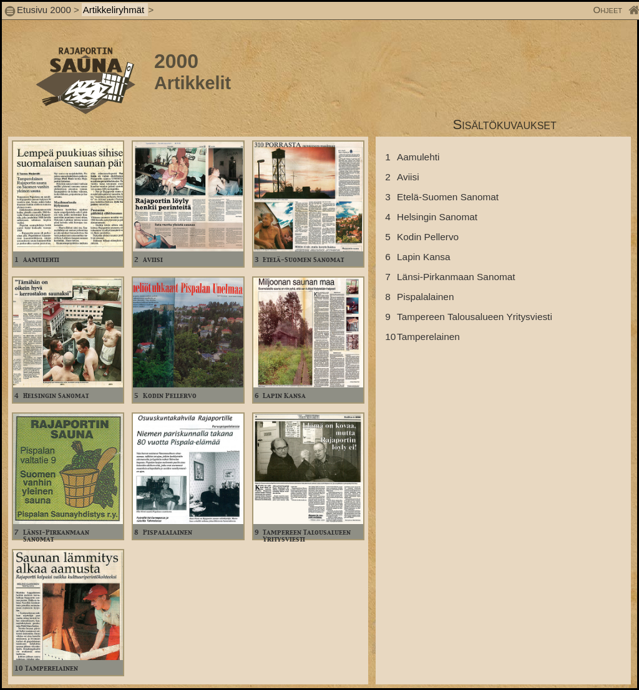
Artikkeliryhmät (115, 9)
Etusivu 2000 (44, 9)
